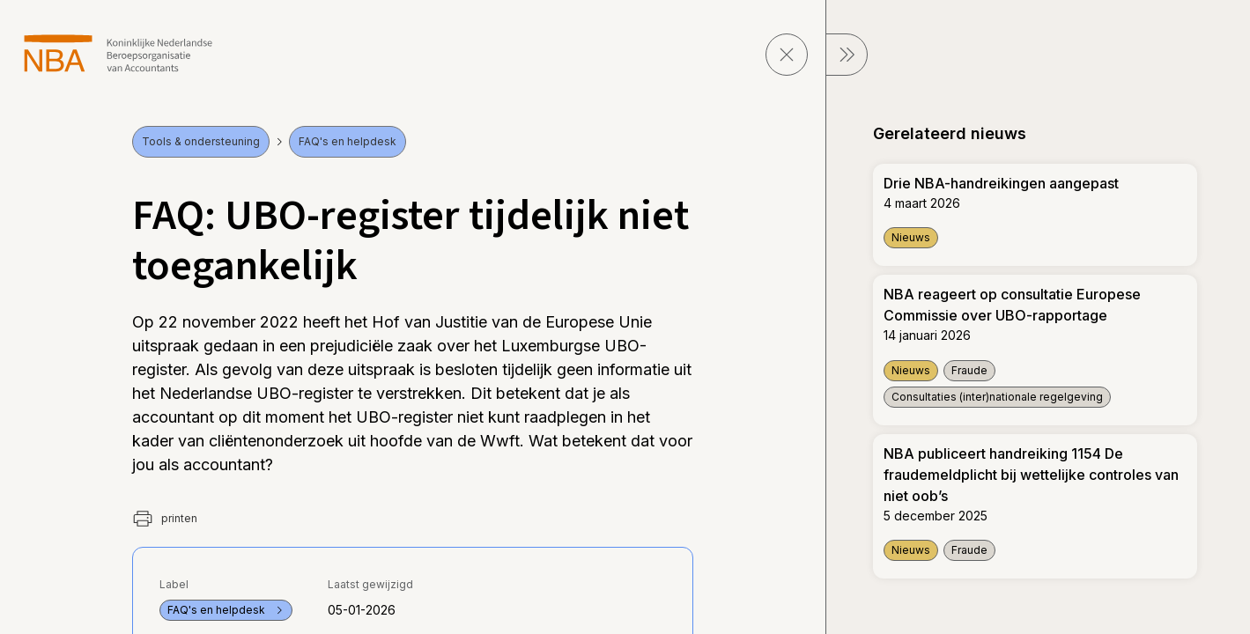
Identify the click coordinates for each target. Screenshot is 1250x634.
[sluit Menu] (846, 54)
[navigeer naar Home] (118, 53)
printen (164, 518)
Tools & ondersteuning (201, 141)
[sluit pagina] (787, 54)
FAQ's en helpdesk (347, 141)
